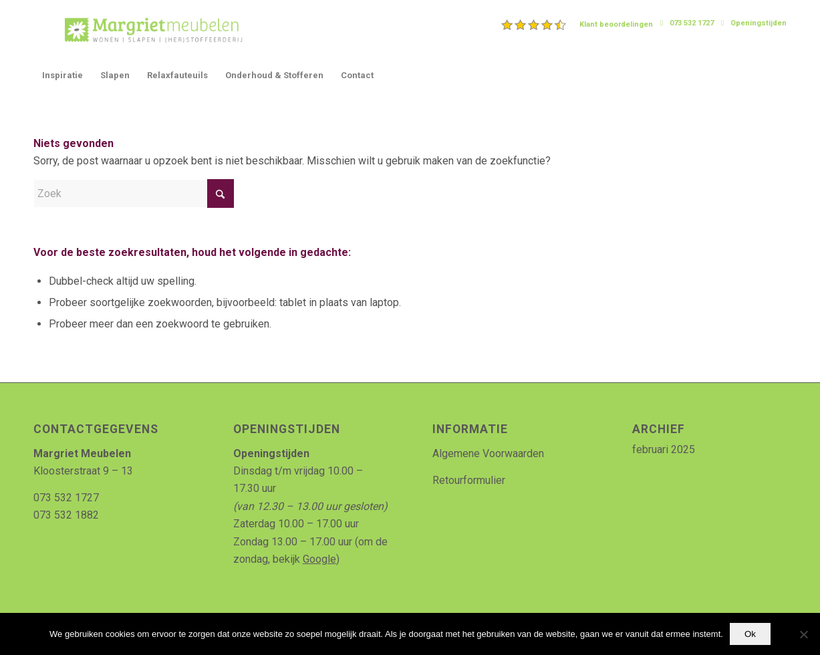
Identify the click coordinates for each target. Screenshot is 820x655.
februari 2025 (663, 449)
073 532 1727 (692, 23)
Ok (750, 634)
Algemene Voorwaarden (488, 453)
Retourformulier (468, 480)
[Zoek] (133, 193)
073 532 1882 (66, 515)
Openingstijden (758, 23)
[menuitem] (577, 24)
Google (319, 559)
